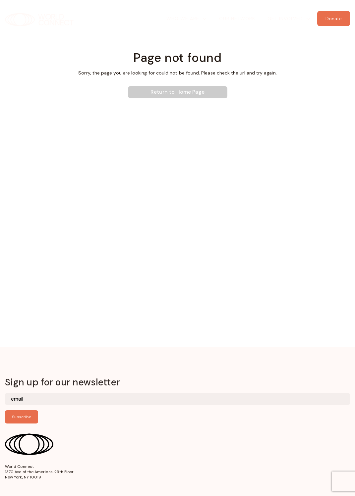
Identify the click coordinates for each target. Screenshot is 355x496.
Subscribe (21, 417)
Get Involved (285, 19)
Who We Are (182, 19)
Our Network (237, 19)
